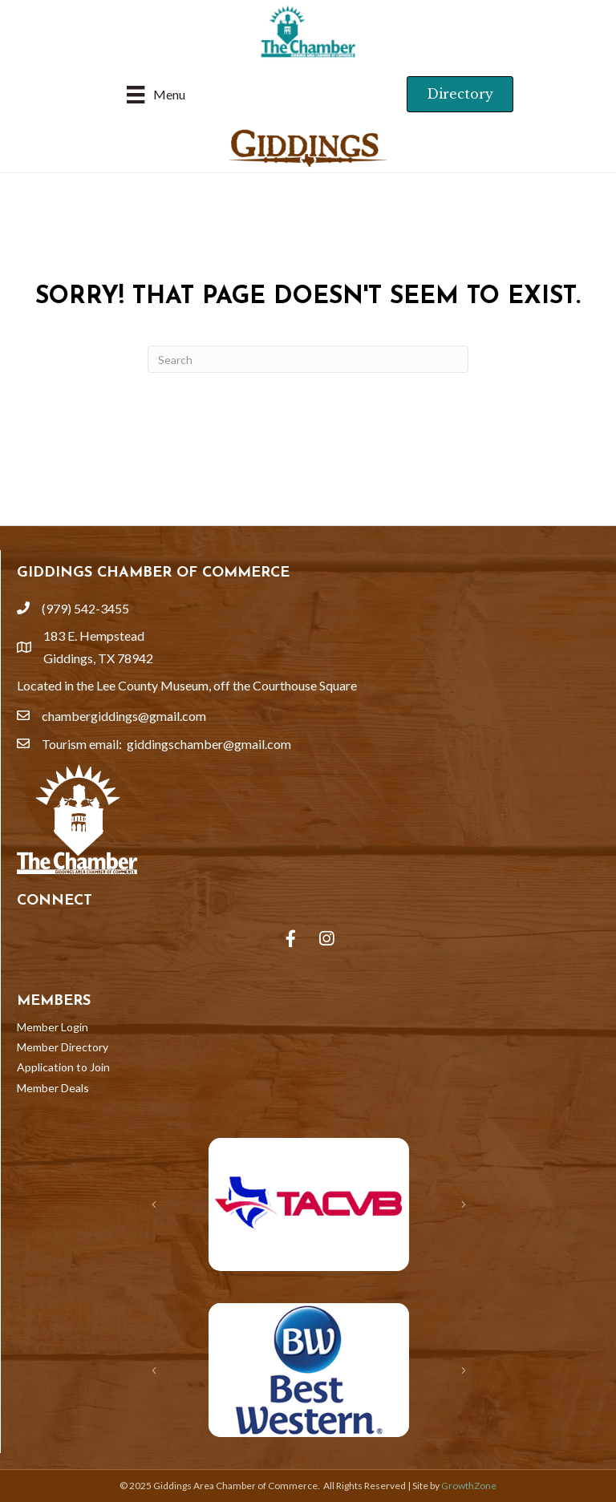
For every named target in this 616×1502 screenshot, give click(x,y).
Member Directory (62, 1047)
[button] (460, 94)
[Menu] (156, 94)
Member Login (52, 1027)
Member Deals (53, 1088)
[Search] (308, 359)
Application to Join (63, 1067)
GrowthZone (468, 1486)
